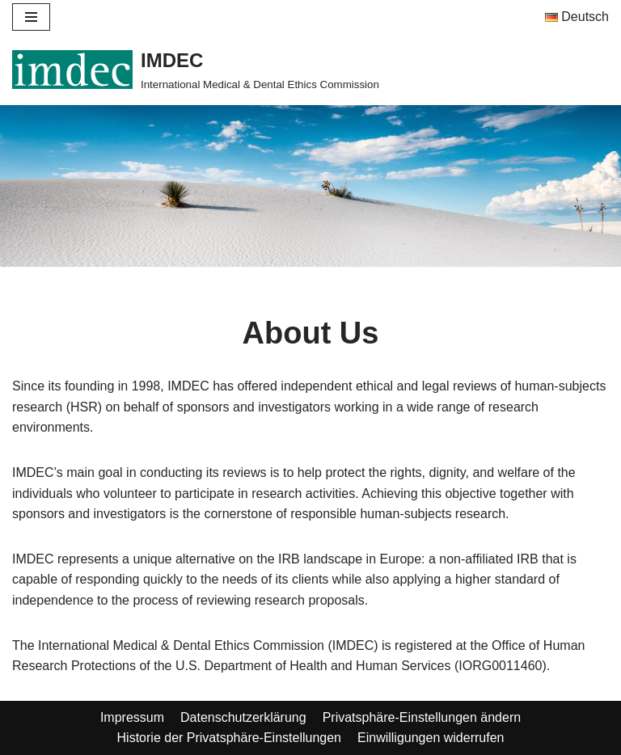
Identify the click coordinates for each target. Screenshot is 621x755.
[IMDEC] (195, 69)
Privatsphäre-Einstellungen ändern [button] (422, 717)
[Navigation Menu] (31, 17)
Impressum (132, 717)
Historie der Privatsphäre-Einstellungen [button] (229, 737)
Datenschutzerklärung (243, 717)
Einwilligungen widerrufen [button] (430, 737)
